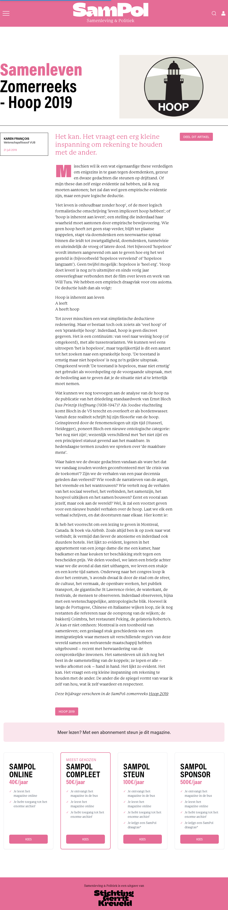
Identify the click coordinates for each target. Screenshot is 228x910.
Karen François (16, 139)
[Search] (214, 13)
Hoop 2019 (158, 693)
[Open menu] (6, 13)
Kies (28, 839)
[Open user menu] (223, 13)
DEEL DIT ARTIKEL (196, 137)
